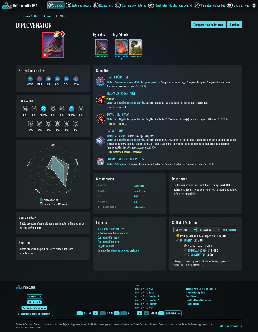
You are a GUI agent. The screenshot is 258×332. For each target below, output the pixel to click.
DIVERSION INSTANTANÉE (120, 93)
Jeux (18, 15)
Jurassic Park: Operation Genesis (200, 288)
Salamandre (139, 207)
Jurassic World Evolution (146, 303)
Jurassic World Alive (31, 15)
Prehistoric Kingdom (195, 292)
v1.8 (135, 202)
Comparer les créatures (208, 25)
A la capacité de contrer (110, 229)
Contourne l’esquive (108, 242)
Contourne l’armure (108, 237)
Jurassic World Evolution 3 (147, 296)
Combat (234, 25)
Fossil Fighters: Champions (198, 300)
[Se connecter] (254, 5)
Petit (136, 196)
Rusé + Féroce (140, 191)
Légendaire (139, 185)
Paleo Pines (190, 296)
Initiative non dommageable (112, 233)
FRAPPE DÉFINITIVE (117, 77)
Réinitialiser (173, 313)
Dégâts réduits (105, 246)
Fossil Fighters (192, 303)
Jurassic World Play (143, 307)
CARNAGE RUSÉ (115, 130)
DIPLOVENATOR (188, 240)
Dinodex (47, 15)
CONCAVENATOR (196, 255)
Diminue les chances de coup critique (118, 250)
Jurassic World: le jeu (144, 292)
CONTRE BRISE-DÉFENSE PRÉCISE (125, 159)
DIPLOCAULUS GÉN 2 (198, 250)
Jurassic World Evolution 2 (147, 300)
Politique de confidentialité (230, 325)
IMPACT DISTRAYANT (118, 114)
